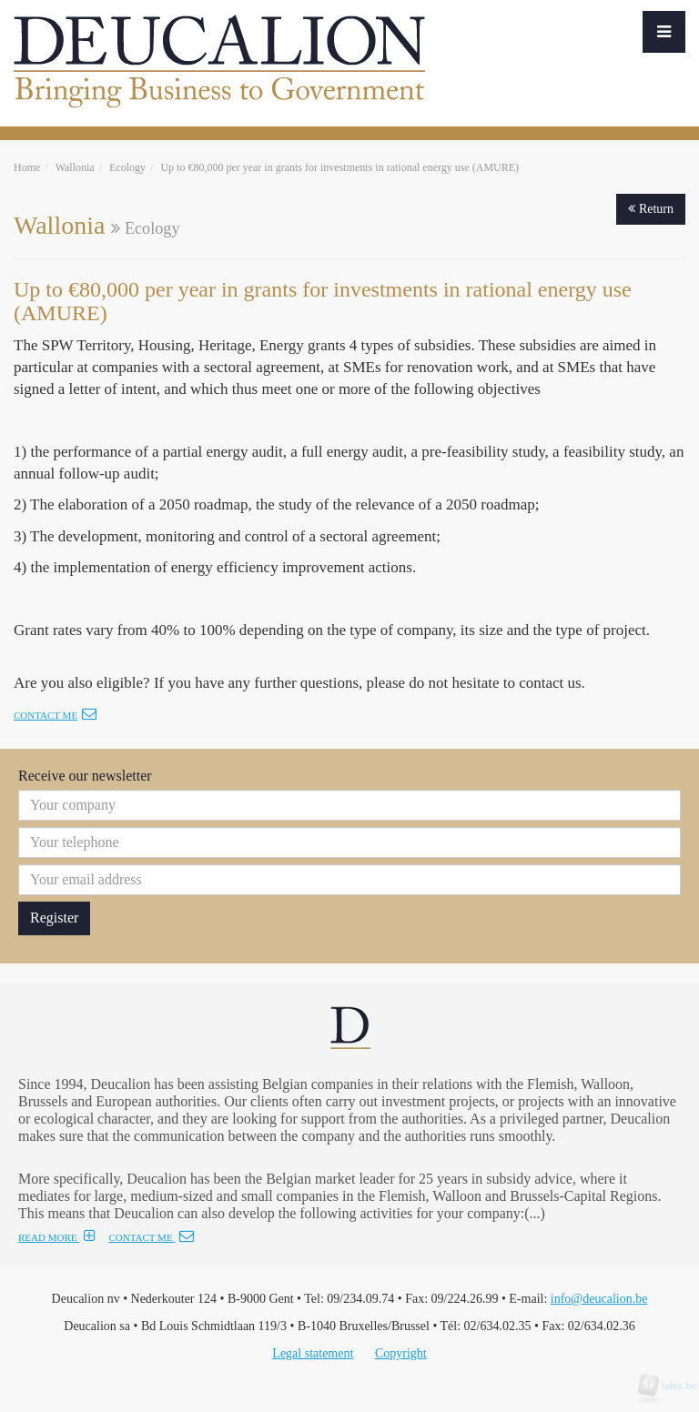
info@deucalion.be (599, 1299)
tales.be (673, 1385)
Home (27, 167)
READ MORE (57, 1237)
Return (651, 209)
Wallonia (75, 167)
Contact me (55, 715)
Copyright (401, 1353)
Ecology (127, 167)
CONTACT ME (151, 1237)
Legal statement (312, 1353)
